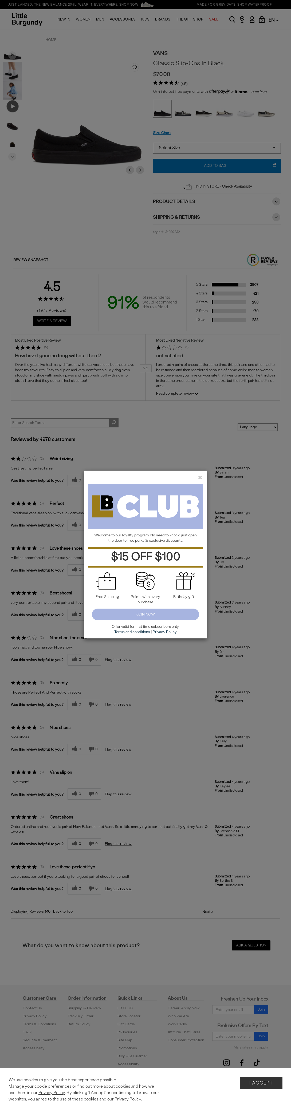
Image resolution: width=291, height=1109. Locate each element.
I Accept (261, 1083)
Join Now (145, 614)
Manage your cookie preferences (40, 1086)
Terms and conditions (132, 632)
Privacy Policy (51, 1092)
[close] (200, 477)
